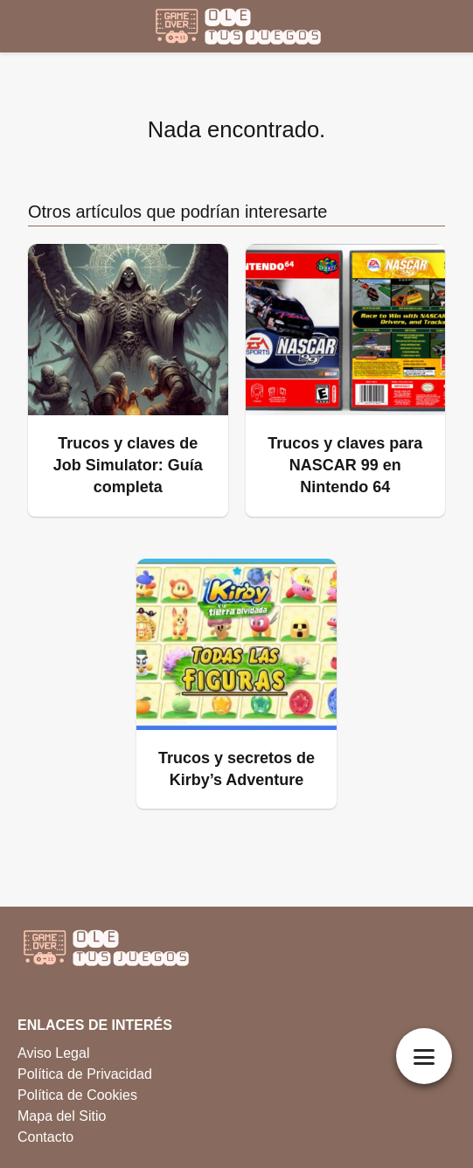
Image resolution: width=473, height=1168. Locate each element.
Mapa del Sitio (61, 1116)
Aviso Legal (53, 1053)
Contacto (45, 1137)
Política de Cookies (77, 1095)
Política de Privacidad (84, 1074)
